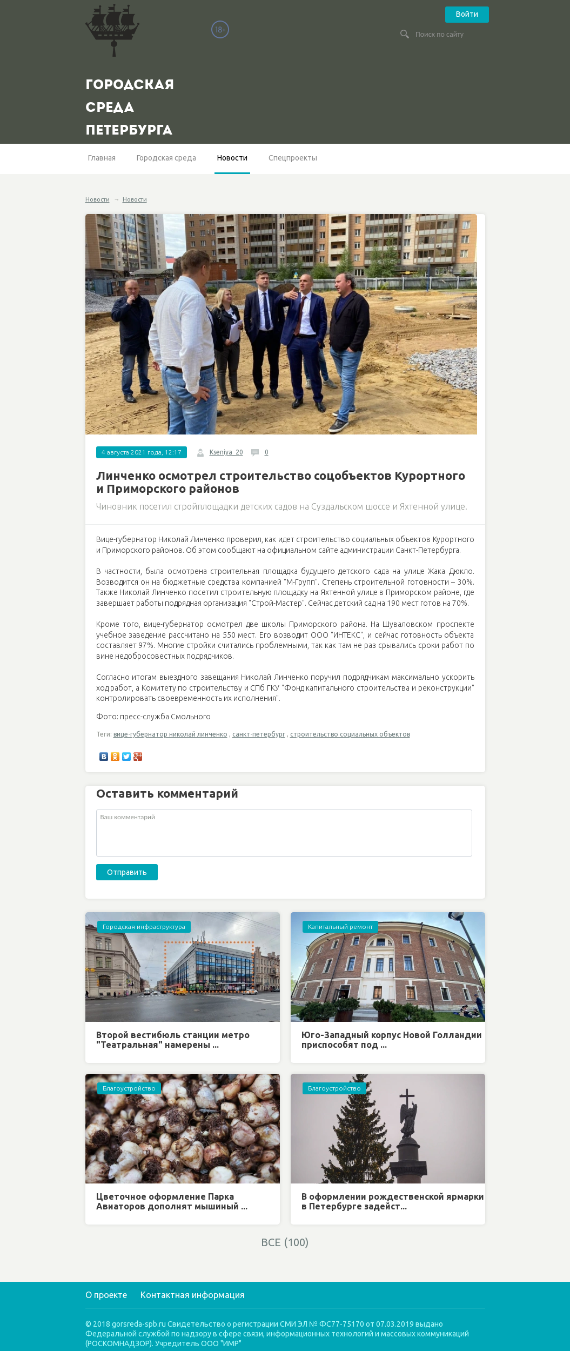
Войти (467, 14)
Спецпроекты (293, 157)
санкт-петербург (258, 734)
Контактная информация (192, 1295)
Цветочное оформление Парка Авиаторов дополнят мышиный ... (171, 1201)
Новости (232, 157)
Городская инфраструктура (144, 926)
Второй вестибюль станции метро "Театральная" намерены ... (173, 1039)
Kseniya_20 (226, 452)
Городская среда (166, 157)
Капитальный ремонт (340, 926)
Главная (102, 157)
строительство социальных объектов (350, 734)
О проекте (106, 1295)
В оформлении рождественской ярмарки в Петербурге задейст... (392, 1201)
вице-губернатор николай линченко (170, 734)
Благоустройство (129, 1088)
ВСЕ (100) (285, 1242)
